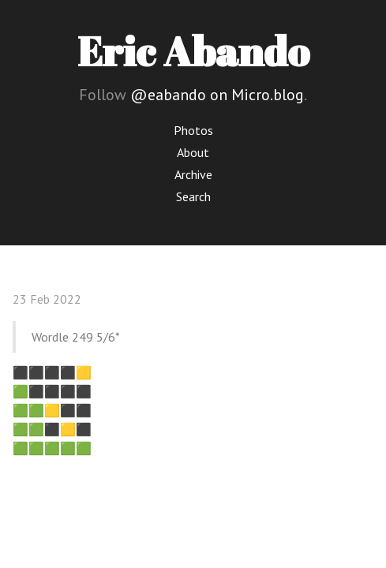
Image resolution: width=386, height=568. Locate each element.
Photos (193, 130)
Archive (193, 174)
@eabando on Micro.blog (217, 94)
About (193, 152)
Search (193, 196)
